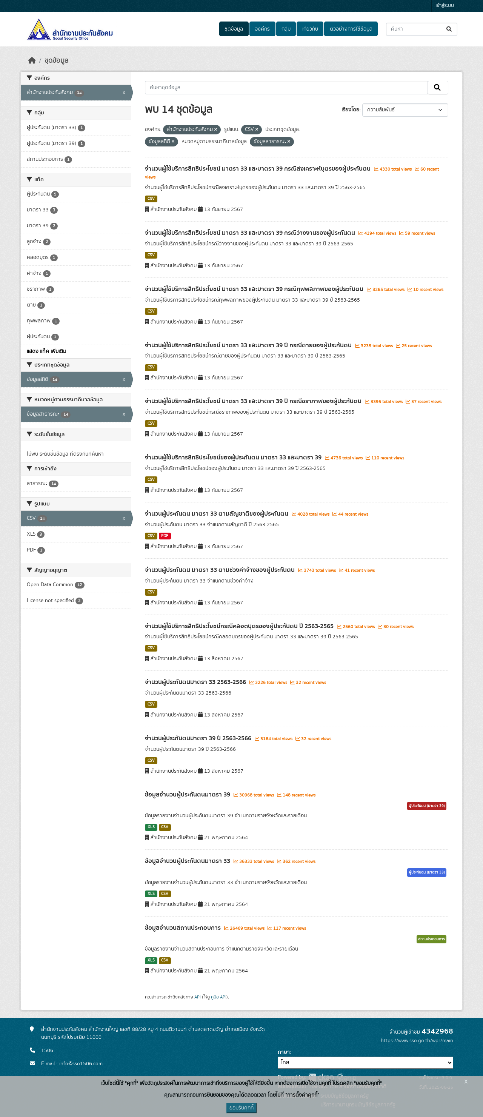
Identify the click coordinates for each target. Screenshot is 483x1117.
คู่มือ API (218, 997)
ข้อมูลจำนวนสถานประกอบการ (183, 928)
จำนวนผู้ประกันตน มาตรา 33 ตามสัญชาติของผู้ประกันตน (217, 514)
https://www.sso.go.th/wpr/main (417, 1041)
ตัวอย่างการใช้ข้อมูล (351, 29)
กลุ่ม (286, 29)
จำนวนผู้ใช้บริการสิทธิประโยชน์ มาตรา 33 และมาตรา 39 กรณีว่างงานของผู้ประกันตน (251, 233)
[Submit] (449, 29)
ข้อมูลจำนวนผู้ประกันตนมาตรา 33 (188, 861)
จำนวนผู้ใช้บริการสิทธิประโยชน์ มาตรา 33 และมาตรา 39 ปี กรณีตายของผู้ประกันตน (249, 345)
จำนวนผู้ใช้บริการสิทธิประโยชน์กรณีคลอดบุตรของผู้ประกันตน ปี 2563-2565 (240, 626)
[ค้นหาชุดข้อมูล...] (421, 29)
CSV (151, 199)
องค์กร (262, 29)
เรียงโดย (350, 110)
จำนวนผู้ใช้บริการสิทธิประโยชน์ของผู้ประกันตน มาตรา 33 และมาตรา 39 (234, 457)
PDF (164, 536)
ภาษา (284, 1052)
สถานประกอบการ (431, 939)
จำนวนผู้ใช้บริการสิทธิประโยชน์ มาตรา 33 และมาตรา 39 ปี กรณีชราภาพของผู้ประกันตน (254, 401)
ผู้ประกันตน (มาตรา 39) (427, 806)
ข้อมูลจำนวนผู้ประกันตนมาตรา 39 (188, 795)
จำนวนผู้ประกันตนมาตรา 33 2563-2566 (196, 682)
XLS (151, 827)
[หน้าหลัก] (32, 61)
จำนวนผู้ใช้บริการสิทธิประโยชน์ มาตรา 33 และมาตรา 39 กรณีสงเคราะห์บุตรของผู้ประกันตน (258, 169)
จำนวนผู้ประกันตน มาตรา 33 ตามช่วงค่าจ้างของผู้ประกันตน (220, 570)
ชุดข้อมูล (234, 29)
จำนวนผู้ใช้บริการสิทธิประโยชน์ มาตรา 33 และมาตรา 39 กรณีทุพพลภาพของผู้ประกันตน (255, 289)
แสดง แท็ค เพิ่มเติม (46, 351)
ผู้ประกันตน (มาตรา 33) (427, 872)
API (197, 997)
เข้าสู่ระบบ (444, 5)
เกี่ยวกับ (310, 29)
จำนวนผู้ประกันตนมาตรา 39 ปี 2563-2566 (199, 738)
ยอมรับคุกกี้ (241, 1108)
